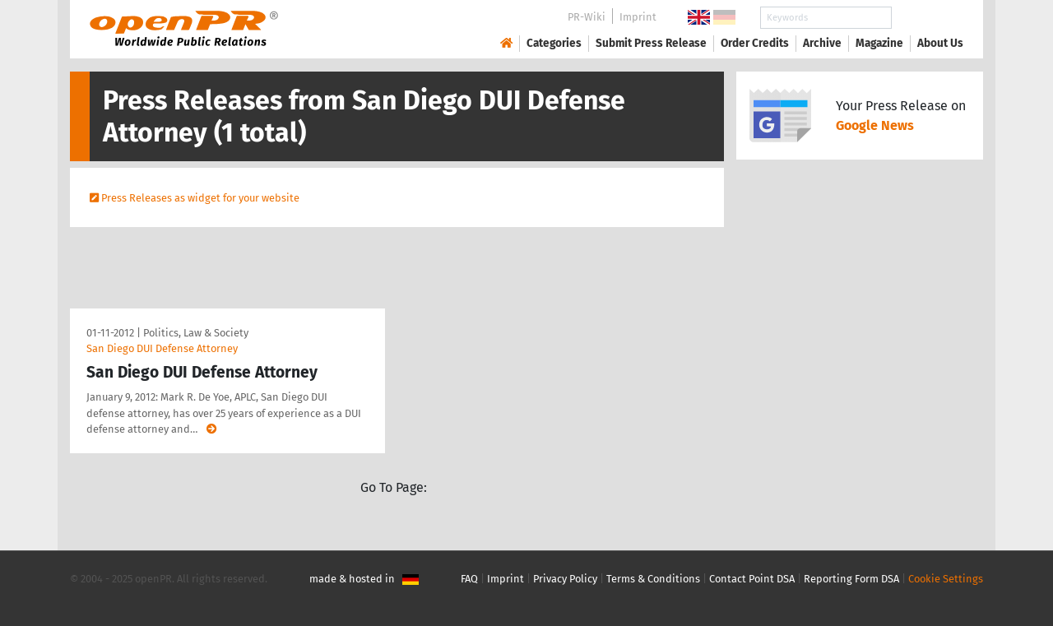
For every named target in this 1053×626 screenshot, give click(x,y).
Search (927, 18)
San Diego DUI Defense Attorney (162, 348)
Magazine (879, 43)
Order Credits (755, 43)
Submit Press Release (651, 43)
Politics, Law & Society (195, 333)
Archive (822, 43)
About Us (940, 43)
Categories (554, 43)
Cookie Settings (945, 579)
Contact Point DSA (752, 579)
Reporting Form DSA (851, 579)
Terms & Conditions (653, 579)
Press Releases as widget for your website (200, 198)
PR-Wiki (586, 17)
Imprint (637, 17)
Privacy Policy (565, 579)
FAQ (469, 579)
